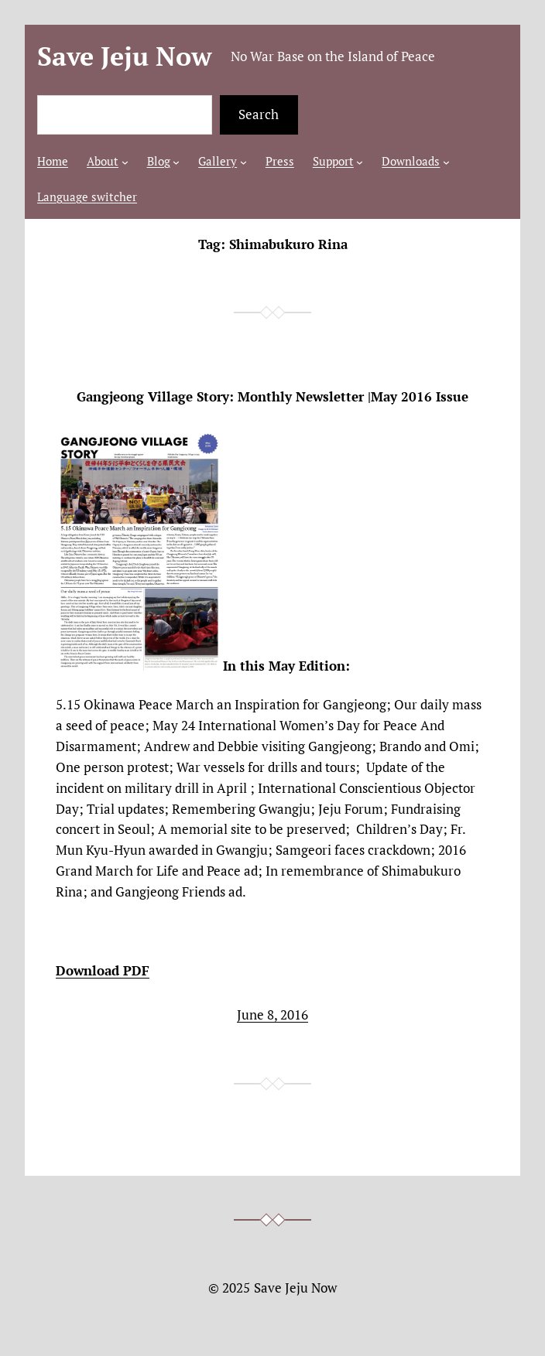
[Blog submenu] (176, 162)
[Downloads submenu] (446, 162)
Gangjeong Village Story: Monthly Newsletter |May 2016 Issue (272, 397)
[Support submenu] (359, 162)
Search (258, 114)
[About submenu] (125, 162)
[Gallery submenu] (243, 162)
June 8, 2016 (272, 1014)
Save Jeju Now (124, 56)
